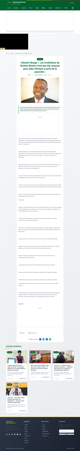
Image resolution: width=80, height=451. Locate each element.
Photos (30, 8)
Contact (43, 427)
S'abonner (66, 434)
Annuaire (50, 8)
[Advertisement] (40, 21)
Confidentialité (45, 431)
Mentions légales (46, 433)
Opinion (12, 53)
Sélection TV (27, 435)
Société (26, 424)
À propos (44, 429)
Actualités (16, 8)
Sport (26, 427)
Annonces (58, 8)
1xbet (43, 424)
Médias (37, 8)
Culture (26, 429)
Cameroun (23, 8)
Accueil (9, 8)
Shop (43, 8)
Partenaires (44, 435)
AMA (65, 8)
